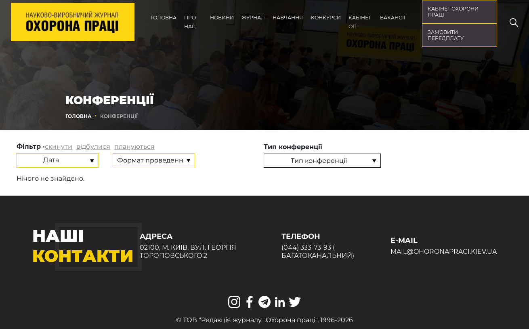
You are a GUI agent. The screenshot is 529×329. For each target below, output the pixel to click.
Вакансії (392, 18)
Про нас (190, 22)
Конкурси (326, 18)
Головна (163, 18)
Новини (222, 18)
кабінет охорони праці (453, 12)
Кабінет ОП (359, 22)
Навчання (288, 18)
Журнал (253, 18)
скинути (58, 146)
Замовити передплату (446, 35)
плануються (134, 146)
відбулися (93, 146)
